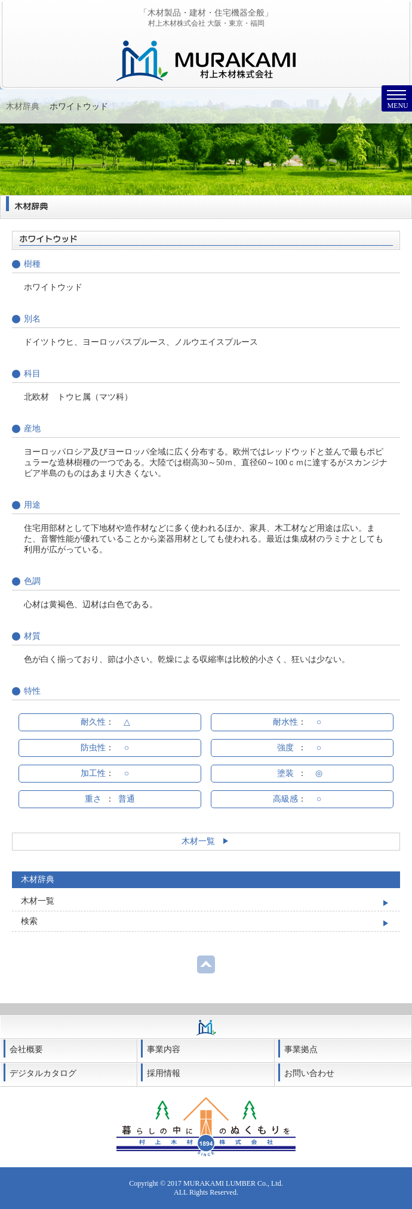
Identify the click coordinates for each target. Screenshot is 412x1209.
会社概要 (26, 1049)
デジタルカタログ (43, 1073)
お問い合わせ (309, 1073)
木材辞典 (53, 106)
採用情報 (163, 1073)
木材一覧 (206, 841)
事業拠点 (301, 1049)
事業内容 (163, 1049)
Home (16, 106)
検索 (29, 921)
